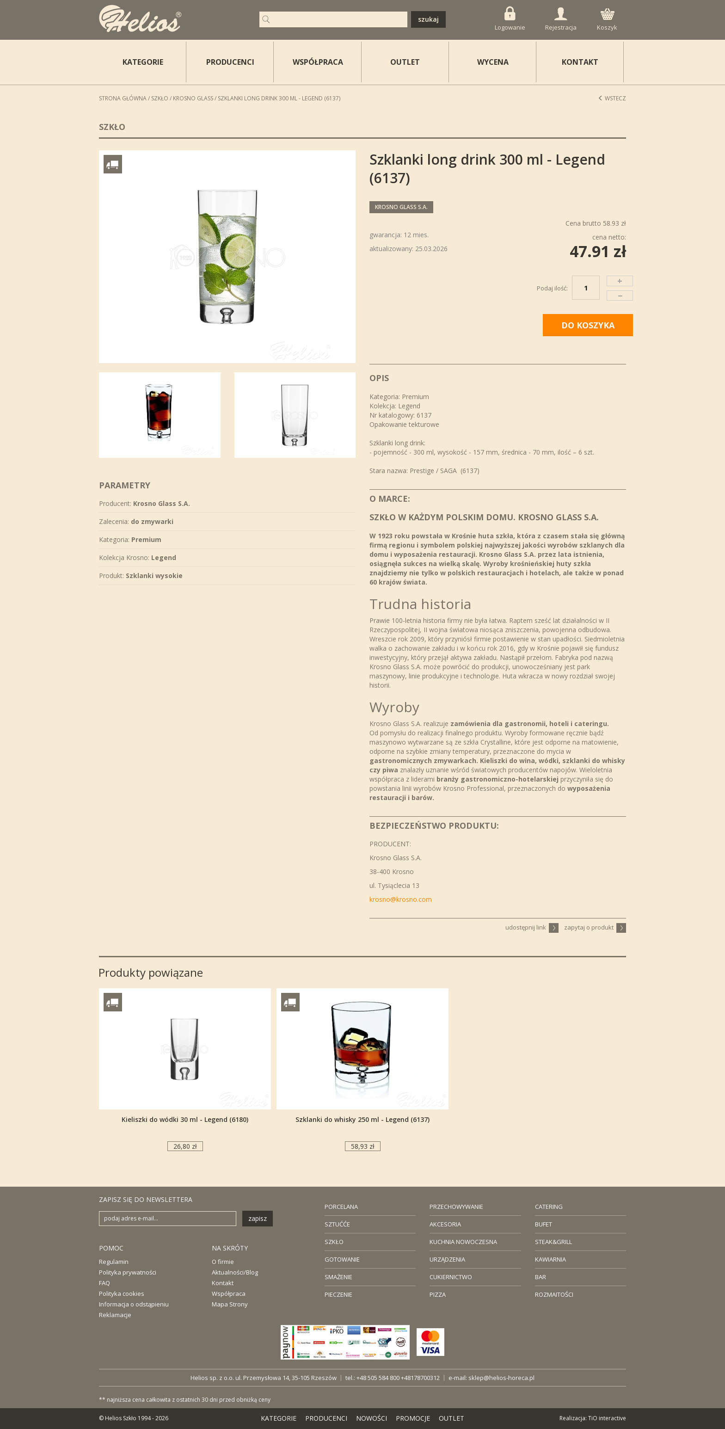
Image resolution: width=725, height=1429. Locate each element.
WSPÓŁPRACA (318, 62)
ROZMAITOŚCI (554, 1294)
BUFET (543, 1224)
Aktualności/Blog (235, 1272)
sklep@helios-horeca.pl (501, 1378)
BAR (540, 1277)
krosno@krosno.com (400, 899)
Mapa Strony (230, 1304)
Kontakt (222, 1283)
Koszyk (607, 19)
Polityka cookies (121, 1293)
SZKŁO (334, 1242)
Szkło (159, 98)
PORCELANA (341, 1206)
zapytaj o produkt (595, 927)
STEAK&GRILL (553, 1242)
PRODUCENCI (230, 62)
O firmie (223, 1261)
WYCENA (493, 62)
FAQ (104, 1283)
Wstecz (612, 98)
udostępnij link (532, 927)
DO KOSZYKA (587, 325)
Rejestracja (561, 19)
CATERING (549, 1206)
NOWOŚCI (371, 1418)
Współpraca (229, 1293)
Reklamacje (115, 1315)
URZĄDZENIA (447, 1259)
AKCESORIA (445, 1224)
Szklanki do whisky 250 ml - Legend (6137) (362, 1119)
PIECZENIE (338, 1294)
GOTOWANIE (342, 1259)
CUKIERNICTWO (451, 1277)
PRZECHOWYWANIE (456, 1206)
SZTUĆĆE (337, 1224)
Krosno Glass (193, 98)
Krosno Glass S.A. (401, 207)
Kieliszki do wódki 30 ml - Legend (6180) (185, 1119)
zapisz (257, 1218)
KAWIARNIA (550, 1259)
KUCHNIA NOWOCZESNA (463, 1242)
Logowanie (510, 18)
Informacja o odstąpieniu (134, 1304)
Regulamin (114, 1261)
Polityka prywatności (127, 1272)
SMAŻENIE (338, 1277)
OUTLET (405, 62)
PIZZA (438, 1294)
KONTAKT (580, 62)
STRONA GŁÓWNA (123, 98)
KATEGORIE (278, 1418)
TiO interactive (607, 1418)
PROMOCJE (413, 1418)
